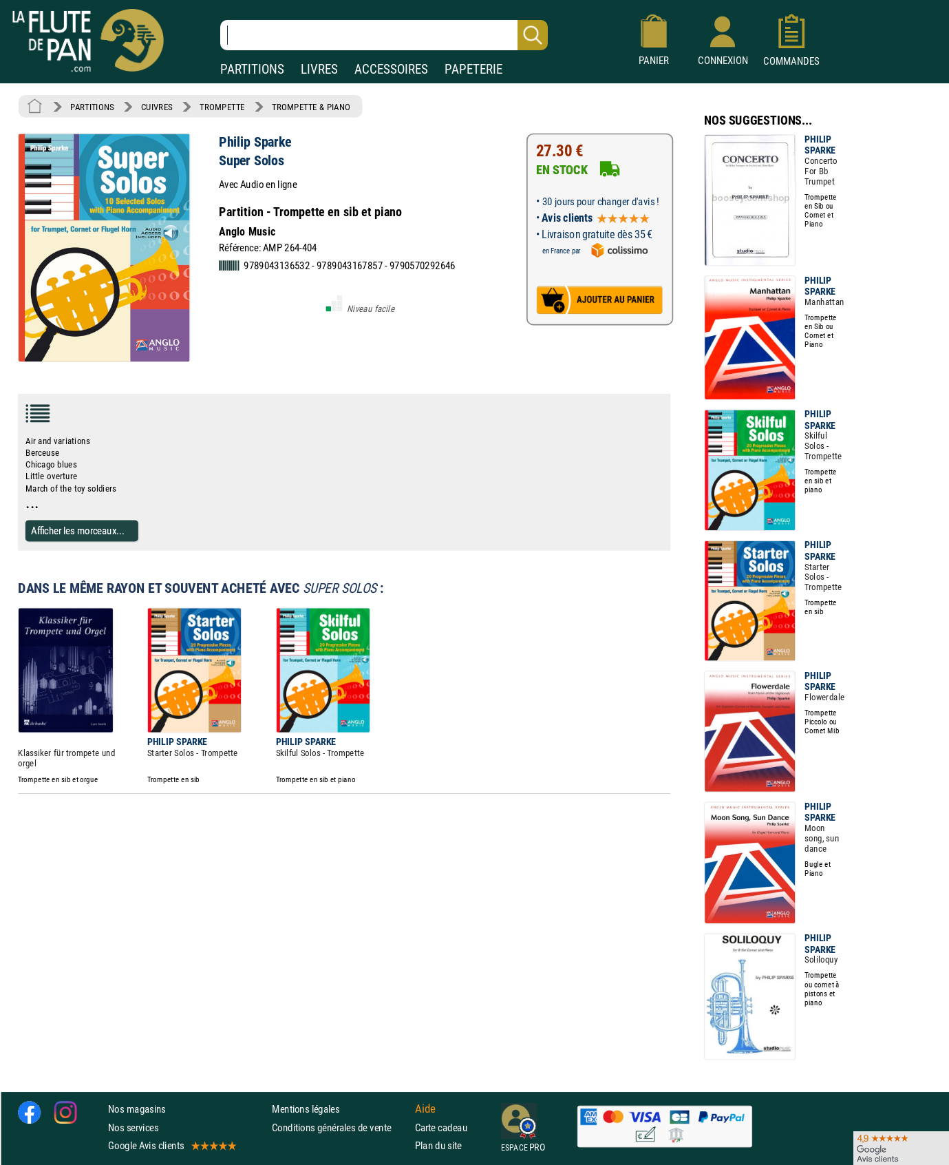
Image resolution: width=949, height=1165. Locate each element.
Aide (425, 1109)
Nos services (133, 1127)
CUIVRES (157, 106)
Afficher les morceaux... (78, 530)
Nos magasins (137, 1109)
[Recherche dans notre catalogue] (384, 35)
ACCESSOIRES (391, 69)
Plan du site (438, 1145)
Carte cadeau (441, 1127)
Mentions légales (305, 1109)
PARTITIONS (252, 69)
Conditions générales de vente (340, 1127)
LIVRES (319, 69)
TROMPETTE (222, 106)
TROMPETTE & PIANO (311, 106)
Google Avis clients (171, 1145)
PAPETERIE (473, 69)
